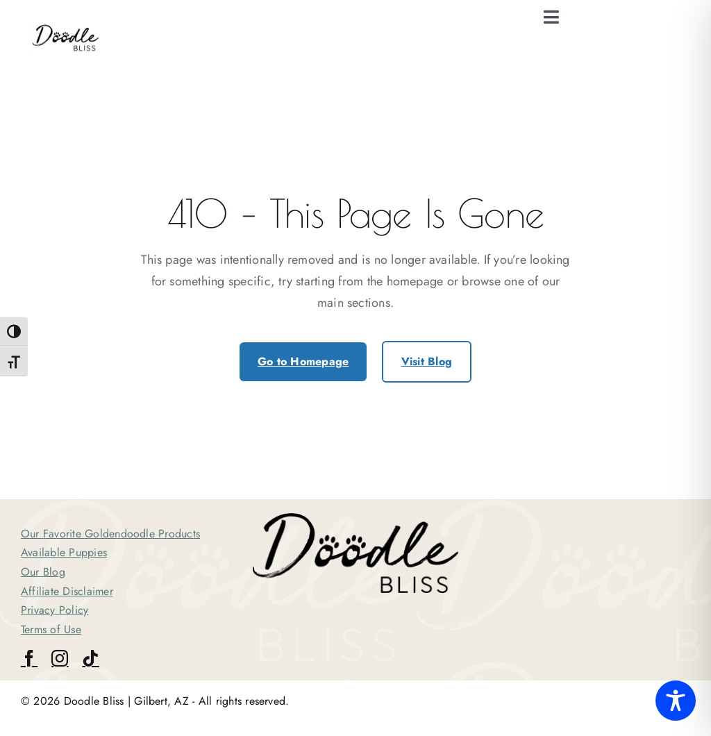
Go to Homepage (303, 361)
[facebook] (29, 658)
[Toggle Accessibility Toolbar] (675, 700)
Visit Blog (426, 361)
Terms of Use (51, 629)
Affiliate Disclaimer (67, 591)
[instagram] (59, 658)
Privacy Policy (54, 610)
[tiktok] (90, 658)
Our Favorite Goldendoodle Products (110, 534)
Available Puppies (64, 552)
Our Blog (43, 572)
